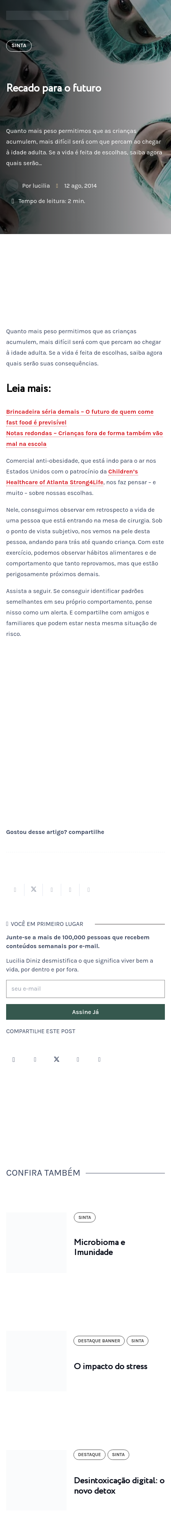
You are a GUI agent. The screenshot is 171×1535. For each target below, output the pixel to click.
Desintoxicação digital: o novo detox (119, 1486)
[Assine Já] (85, 1012)
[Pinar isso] (70, 890)
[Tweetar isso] (33, 890)
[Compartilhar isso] (15, 890)
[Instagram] (13, 1059)
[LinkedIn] (99, 1059)
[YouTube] (78, 1059)
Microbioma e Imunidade (99, 1248)
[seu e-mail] (85, 989)
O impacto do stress (110, 1367)
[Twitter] (56, 1059)
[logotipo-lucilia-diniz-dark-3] (37, 15)
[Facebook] (35, 1059)
